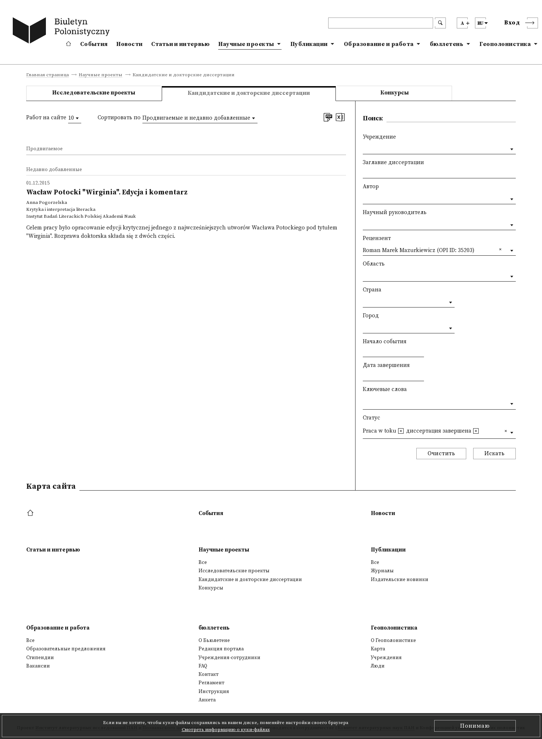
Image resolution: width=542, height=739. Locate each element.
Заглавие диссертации (393, 162)
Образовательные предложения (66, 649)
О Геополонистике (393, 640)
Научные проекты (246, 44)
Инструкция (214, 691)
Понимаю (475, 726)
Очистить (441, 453)
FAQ (203, 666)
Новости (129, 44)
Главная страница (47, 75)
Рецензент (377, 238)
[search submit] (440, 23)
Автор (371, 186)
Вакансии (38, 666)
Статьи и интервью (180, 44)
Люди (378, 666)
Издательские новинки (399, 579)
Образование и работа (379, 44)
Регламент (211, 683)
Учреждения (386, 657)
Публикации (309, 44)
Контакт (209, 674)
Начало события (384, 341)
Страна (372, 289)
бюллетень (447, 44)
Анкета (207, 700)
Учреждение (379, 137)
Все (203, 562)
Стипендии (40, 657)
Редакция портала (221, 649)
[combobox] (74, 118)
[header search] (380, 23)
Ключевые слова (385, 389)
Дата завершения (386, 365)
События (93, 44)
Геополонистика (505, 44)
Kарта (378, 649)
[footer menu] (31, 513)
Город (371, 315)
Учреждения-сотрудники (229, 657)
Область (374, 263)
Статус (371, 417)
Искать (494, 453)
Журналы (382, 571)
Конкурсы (394, 92)
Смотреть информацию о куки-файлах (226, 729)
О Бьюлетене (214, 640)
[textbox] (365, 402)
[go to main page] (63, 32)
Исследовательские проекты (93, 92)
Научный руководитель (395, 212)
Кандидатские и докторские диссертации (250, 579)
